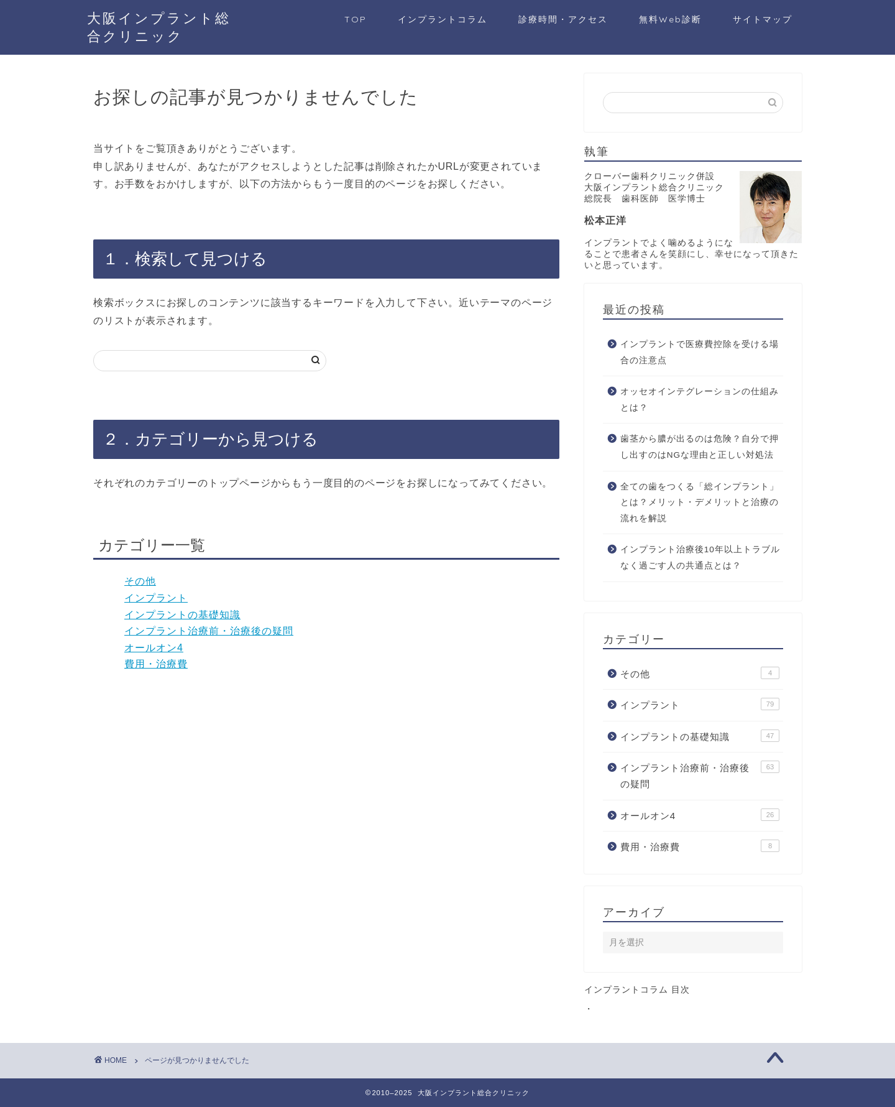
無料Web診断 (670, 19)
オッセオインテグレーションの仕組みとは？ (699, 399)
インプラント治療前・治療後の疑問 (208, 631)
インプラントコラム (442, 19)
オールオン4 (153, 647)
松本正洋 (605, 220)
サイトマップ (762, 19)
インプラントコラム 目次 (637, 989)
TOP (355, 19)
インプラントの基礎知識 (182, 614)
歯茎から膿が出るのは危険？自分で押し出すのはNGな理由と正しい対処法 (699, 447)
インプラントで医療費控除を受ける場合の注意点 (699, 352)
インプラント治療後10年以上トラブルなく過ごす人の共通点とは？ (700, 557)
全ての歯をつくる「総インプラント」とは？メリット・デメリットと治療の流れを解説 (699, 502)
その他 (140, 581)
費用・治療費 (156, 664)
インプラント (156, 598)
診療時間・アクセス (563, 19)
